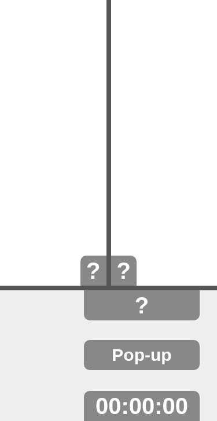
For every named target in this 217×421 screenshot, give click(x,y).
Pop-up (141, 354)
